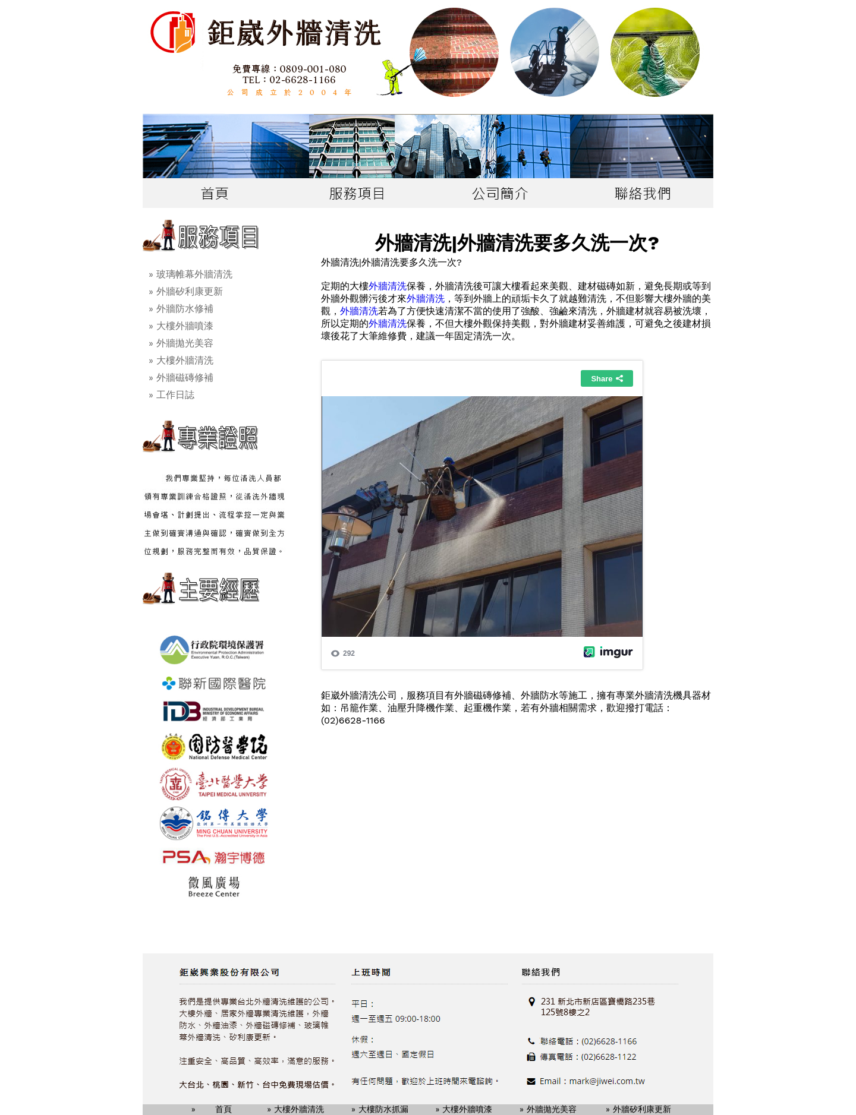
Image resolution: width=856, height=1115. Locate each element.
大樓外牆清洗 (184, 360)
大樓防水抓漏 (383, 1109)
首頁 (223, 1109)
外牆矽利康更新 (189, 291)
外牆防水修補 (184, 308)
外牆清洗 (388, 286)
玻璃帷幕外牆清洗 (194, 274)
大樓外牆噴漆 (184, 325)
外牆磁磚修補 (184, 377)
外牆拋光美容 (184, 343)
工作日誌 (175, 394)
